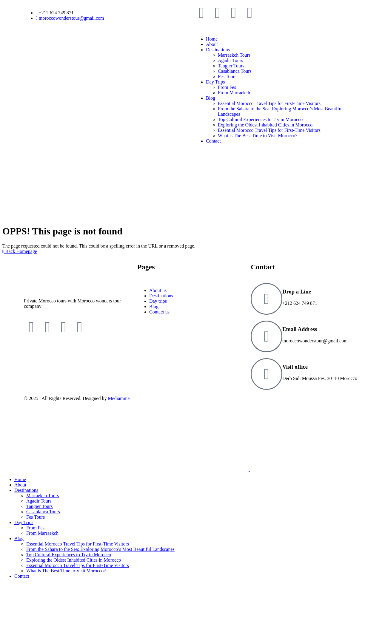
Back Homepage (19, 251)
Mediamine (119, 398)
